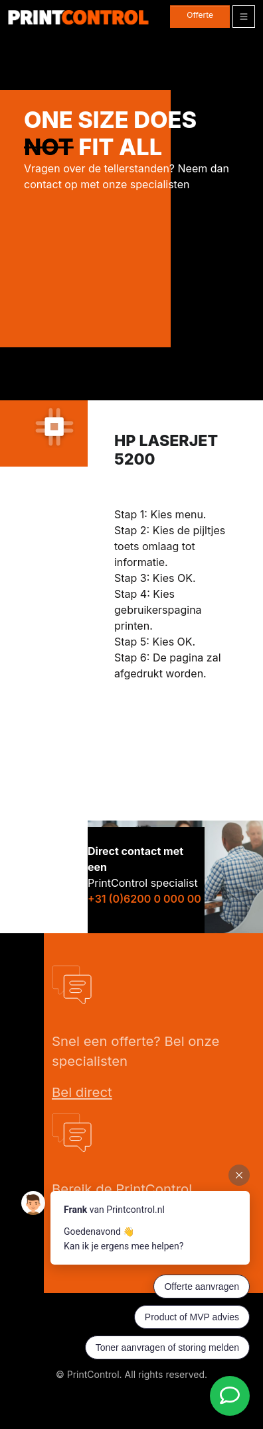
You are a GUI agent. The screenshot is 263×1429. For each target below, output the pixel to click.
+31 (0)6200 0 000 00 (144, 898)
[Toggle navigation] (243, 16)
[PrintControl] (78, 17)
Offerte (200, 15)
